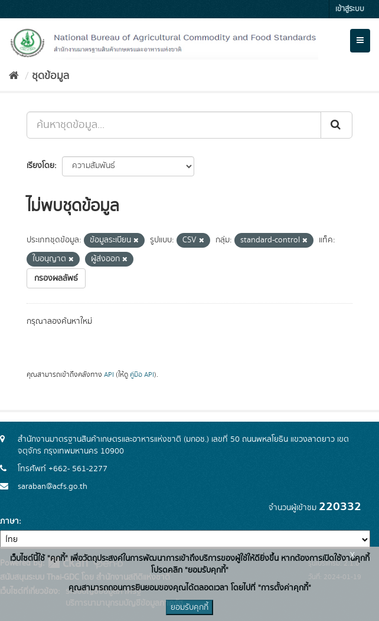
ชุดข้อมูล (50, 76)
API (109, 375)
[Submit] (336, 125)
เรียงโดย (40, 166)
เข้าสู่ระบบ (349, 9)
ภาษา (9, 521)
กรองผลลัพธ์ (56, 278)
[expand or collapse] (360, 40)
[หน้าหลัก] (14, 76)
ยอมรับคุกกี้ (189, 607)
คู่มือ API (142, 375)
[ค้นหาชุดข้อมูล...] (174, 125)
